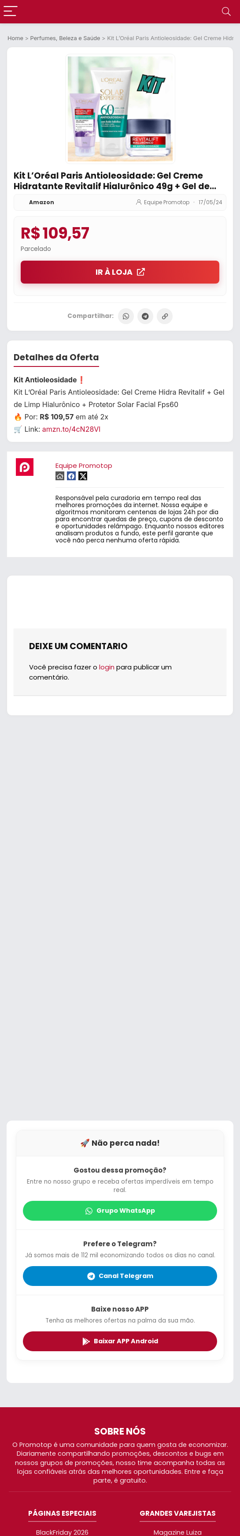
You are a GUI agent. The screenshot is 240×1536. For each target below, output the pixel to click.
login (106, 667)
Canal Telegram (120, 1275)
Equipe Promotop (166, 202)
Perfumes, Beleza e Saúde (65, 38)
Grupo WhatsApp (120, 1210)
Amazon (41, 202)
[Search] (226, 11)
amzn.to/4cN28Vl (71, 429)
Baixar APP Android (120, 1341)
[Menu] (10, 11)
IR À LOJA (120, 272)
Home (15, 38)
